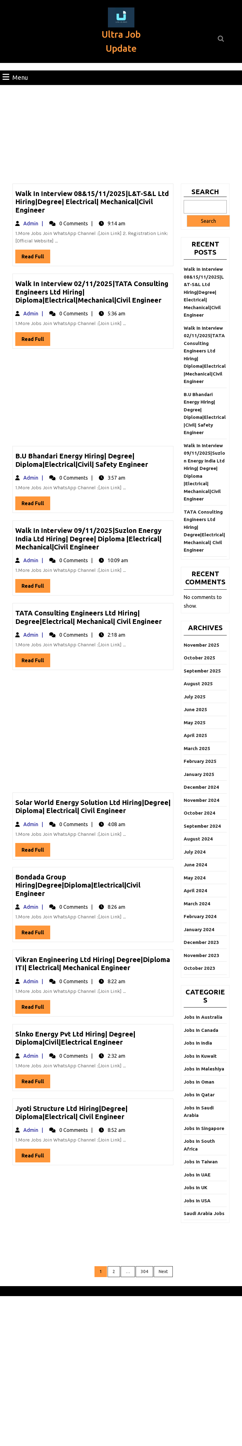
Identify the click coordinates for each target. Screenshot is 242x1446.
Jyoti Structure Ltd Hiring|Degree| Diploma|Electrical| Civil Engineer (71, 1112)
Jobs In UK (195, 1187)
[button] (121, 17)
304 (144, 1271)
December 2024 (201, 787)
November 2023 (201, 955)
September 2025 (202, 670)
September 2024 (202, 826)
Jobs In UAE (197, 1174)
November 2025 (201, 645)
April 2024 (195, 890)
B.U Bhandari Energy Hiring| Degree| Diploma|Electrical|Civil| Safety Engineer (81, 460)
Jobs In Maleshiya (204, 1068)
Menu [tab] (15, 77)
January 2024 (199, 929)
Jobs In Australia (203, 1017)
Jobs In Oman (199, 1081)
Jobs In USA (197, 1200)
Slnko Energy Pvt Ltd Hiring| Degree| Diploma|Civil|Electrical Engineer (75, 1038)
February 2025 (200, 761)
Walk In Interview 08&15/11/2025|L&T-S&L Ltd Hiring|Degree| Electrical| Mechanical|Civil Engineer (92, 201)
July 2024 (195, 852)
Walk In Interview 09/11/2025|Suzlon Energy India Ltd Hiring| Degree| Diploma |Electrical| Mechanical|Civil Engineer (88, 538)
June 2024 (195, 864)
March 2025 (197, 748)
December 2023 (201, 942)
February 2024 (200, 916)
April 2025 (195, 735)
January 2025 (199, 774)
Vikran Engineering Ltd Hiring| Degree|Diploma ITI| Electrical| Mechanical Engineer (92, 963)
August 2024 (198, 838)
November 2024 (201, 800)
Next (163, 1271)
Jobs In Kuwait (200, 1056)
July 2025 (195, 696)
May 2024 (195, 877)
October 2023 (199, 968)
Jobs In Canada (201, 1030)
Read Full (36, 257)
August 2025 (198, 683)
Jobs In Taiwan (201, 1161)
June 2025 (195, 709)
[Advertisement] (121, 131)
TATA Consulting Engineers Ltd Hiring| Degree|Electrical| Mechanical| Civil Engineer (88, 617)
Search (205, 191)
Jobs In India (198, 1043)
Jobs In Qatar (199, 1094)
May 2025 (195, 722)
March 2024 (197, 903)
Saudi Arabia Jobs (204, 1213)
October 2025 (199, 657)
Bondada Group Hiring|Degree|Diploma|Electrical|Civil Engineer (77, 885)
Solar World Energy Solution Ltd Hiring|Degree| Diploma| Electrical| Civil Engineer (93, 806)
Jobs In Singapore (204, 1128)
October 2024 (199, 813)
